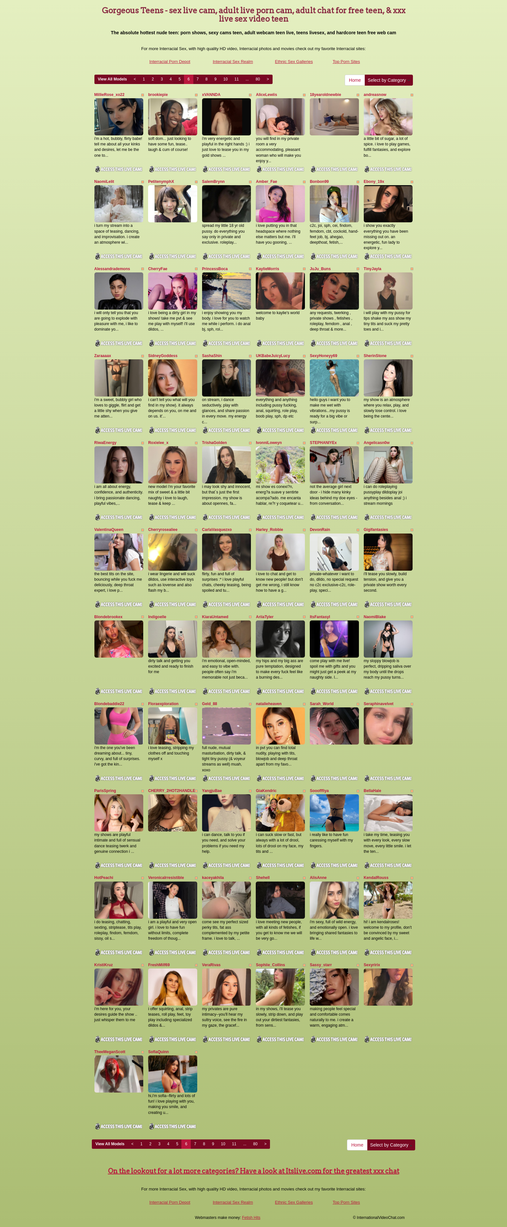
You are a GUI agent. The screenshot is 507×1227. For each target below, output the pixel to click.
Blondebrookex (108, 617)
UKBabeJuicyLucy (273, 356)
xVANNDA (211, 94)
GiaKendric (266, 790)
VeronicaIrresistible (166, 877)
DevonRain (320, 529)
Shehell (263, 877)
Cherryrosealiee (163, 529)
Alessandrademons (112, 269)
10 (225, 79)
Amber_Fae (266, 181)
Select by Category (389, 80)
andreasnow (375, 94)
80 (257, 79)
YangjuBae (212, 790)
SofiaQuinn (158, 1052)
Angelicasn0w (377, 442)
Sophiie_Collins (270, 965)
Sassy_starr (321, 965)
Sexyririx (372, 965)
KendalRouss (376, 877)
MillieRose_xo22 (109, 94)
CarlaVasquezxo (217, 529)
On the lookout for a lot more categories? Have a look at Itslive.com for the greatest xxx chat (253, 1171)
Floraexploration (163, 704)
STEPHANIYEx (323, 442)
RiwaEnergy (105, 442)
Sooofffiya (319, 790)
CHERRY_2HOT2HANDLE (171, 790)
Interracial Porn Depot (169, 61)
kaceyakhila (213, 877)
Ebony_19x (374, 181)
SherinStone (375, 356)
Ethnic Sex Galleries (294, 61)
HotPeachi (103, 877)
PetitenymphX (161, 181)
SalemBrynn (213, 181)
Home (355, 80)
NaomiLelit (104, 181)
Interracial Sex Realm (233, 61)
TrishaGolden (214, 442)
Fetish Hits (251, 1217)
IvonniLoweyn (269, 442)
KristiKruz (103, 965)
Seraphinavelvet (379, 704)
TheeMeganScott (109, 1052)
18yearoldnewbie (325, 94)
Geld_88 (209, 704)
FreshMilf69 (159, 965)
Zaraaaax (102, 356)
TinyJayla (372, 269)
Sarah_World (322, 704)
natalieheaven (268, 704)
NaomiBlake (375, 617)
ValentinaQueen (109, 529)
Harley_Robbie (269, 529)
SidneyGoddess (163, 356)
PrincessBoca (215, 269)
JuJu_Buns (320, 269)
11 (236, 79)
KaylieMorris (267, 269)
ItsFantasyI (320, 617)
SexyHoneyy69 (323, 356)
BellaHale (372, 790)
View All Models (112, 79)
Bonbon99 (319, 181)
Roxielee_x (158, 442)
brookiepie (158, 94)
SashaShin (212, 356)
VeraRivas (211, 965)
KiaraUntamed (215, 617)
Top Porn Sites (346, 61)
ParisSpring (105, 790)
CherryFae (157, 269)
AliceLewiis (266, 94)
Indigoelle (157, 617)
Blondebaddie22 (109, 704)
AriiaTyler (264, 617)
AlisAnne (318, 877)
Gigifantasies (376, 529)
